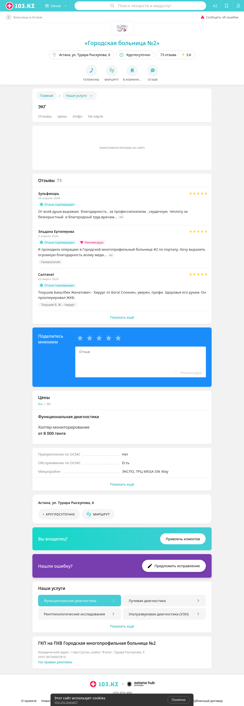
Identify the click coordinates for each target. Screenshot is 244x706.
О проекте (28, 701)
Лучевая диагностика (147, 600)
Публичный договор (207, 701)
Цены (62, 116)
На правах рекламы (55, 661)
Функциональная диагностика (70, 600)
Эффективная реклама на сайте (122, 148)
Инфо (77, 116)
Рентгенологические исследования (74, 614)
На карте (95, 116)
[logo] (20, 6)
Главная (46, 95)
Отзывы (45, 116)
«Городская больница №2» (122, 43)
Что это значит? (66, 702)
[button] (56, 5)
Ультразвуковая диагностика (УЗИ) (158, 614)
